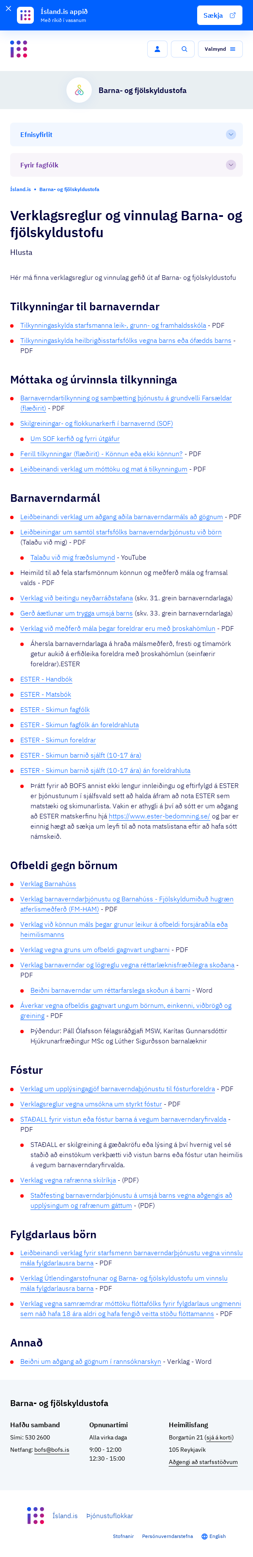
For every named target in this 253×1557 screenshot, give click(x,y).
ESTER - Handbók (46, 679)
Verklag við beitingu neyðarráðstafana (76, 598)
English (217, 1536)
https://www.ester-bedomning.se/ (159, 816)
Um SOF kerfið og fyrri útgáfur (75, 438)
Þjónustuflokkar (109, 1515)
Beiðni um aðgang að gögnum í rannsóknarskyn (90, 1361)
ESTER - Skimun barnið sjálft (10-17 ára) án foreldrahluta (105, 770)
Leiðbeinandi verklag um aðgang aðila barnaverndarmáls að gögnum (121, 516)
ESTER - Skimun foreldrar (58, 740)
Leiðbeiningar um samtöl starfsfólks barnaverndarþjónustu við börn (121, 532)
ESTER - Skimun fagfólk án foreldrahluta (79, 724)
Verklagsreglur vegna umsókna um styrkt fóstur (91, 1104)
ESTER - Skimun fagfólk (55, 709)
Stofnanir (123, 1536)
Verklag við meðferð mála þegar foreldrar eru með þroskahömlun (117, 628)
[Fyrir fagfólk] (126, 165)
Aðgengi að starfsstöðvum (203, 1462)
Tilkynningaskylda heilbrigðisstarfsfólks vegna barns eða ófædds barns (125, 340)
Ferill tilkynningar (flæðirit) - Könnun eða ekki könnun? (101, 453)
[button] (220, 15)
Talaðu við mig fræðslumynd (72, 557)
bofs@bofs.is (51, 1449)
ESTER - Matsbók (45, 694)
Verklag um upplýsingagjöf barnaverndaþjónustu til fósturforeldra (117, 1088)
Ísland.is (65, 1515)
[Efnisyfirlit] (126, 134)
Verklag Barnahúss (48, 883)
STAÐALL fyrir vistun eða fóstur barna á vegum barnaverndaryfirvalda (123, 1119)
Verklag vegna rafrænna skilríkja (68, 1180)
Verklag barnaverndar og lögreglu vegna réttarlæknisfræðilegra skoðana (127, 964)
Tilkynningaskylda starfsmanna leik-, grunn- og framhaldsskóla (113, 325)
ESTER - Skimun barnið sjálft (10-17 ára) (80, 755)
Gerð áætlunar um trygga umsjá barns (76, 613)
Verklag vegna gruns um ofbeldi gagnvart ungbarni (95, 949)
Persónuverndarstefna (167, 1536)
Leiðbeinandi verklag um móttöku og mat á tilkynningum (103, 469)
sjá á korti (219, 1437)
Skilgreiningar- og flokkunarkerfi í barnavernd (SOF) (96, 423)
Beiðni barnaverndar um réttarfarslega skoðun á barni (110, 990)
